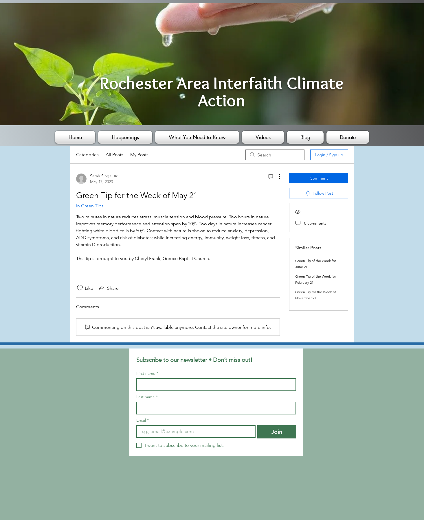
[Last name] (214, 408)
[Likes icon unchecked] (80, 288)
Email (142, 420)
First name (147, 373)
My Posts (139, 154)
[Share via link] (108, 288)
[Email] (194, 431)
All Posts (114, 154)
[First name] (214, 384)
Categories (87, 154)
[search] (274, 155)
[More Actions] (276, 176)
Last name (147, 396)
